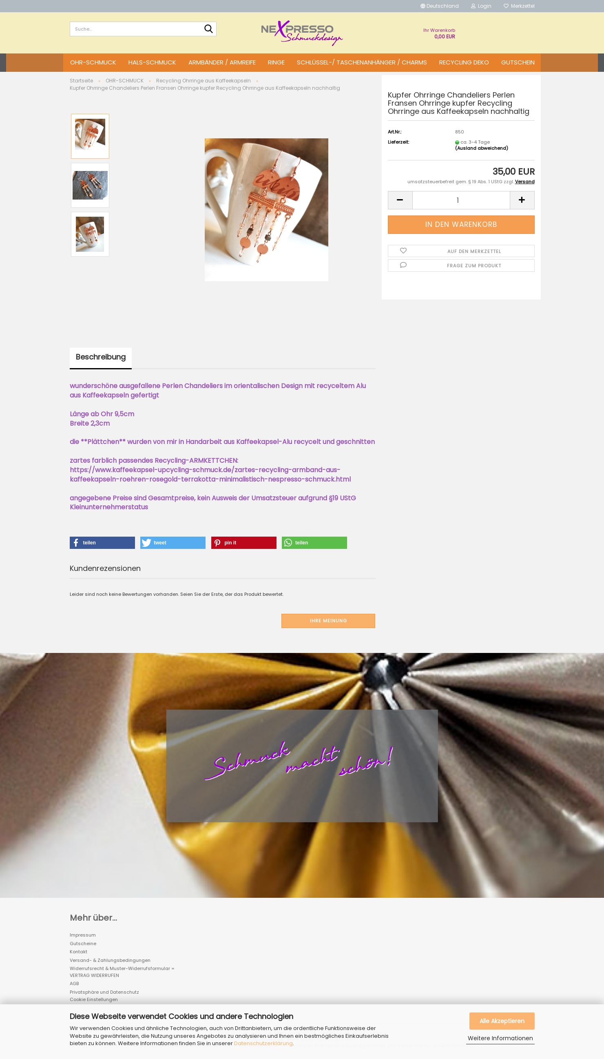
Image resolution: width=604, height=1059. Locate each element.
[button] (439, 6)
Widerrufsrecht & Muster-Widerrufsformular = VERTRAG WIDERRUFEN (122, 972)
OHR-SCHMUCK (93, 62)
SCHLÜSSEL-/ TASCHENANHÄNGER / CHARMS (362, 62)
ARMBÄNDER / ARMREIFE (222, 62)
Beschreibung (101, 357)
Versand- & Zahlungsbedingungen (110, 960)
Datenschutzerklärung (263, 1043)
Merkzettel (519, 5)
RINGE (276, 62)
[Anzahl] (461, 200)
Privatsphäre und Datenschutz (104, 992)
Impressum (83, 935)
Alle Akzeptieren (502, 1021)
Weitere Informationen (500, 1038)
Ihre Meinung (328, 620)
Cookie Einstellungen (94, 999)
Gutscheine (83, 943)
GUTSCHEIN (518, 62)
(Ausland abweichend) (481, 148)
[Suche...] (209, 29)
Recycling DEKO (464, 62)
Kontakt (78, 951)
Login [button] (481, 5)
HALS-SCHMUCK (152, 62)
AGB (74, 983)
